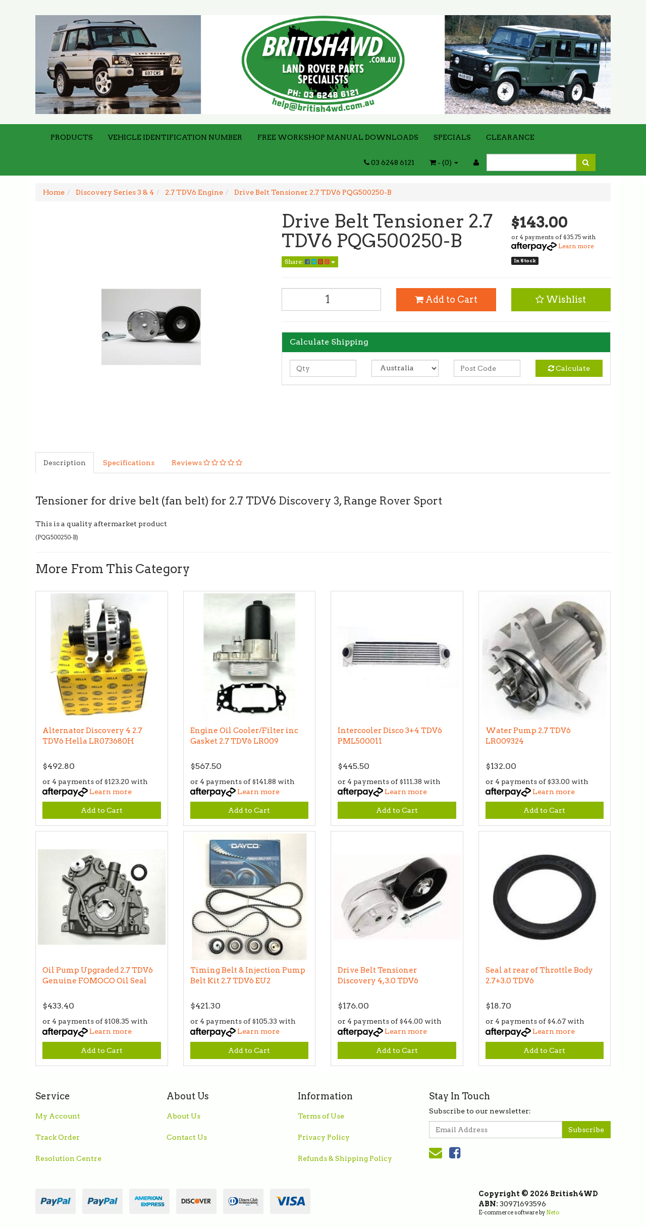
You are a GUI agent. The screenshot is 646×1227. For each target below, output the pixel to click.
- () (443, 162)
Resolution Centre (68, 1158)
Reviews (207, 463)
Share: (310, 261)
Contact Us (187, 1137)
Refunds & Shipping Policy (345, 1158)
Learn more (576, 246)
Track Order (57, 1137)
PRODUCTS (71, 137)
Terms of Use (321, 1116)
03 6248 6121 (389, 162)
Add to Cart (446, 299)
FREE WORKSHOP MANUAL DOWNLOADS (337, 137)
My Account (57, 1116)
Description (64, 463)
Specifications (128, 463)
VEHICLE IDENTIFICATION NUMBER (175, 137)
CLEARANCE (510, 137)
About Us (183, 1116)
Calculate (569, 368)
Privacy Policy (324, 1137)
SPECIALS (452, 137)
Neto (552, 1212)
